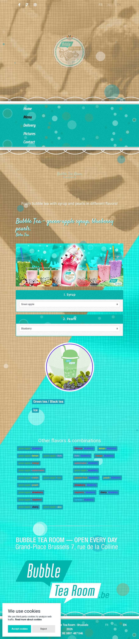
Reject (43, 628)
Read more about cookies (28, 619)
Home (27, 109)
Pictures (29, 134)
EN (125, 625)
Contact (29, 142)
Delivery (29, 125)
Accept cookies (20, 628)
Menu (27, 117)
